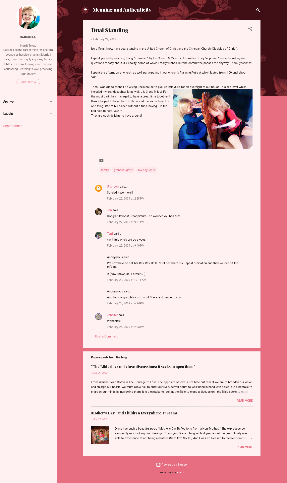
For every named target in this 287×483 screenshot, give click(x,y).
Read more (245, 400)
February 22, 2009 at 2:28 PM (125, 198)
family (105, 170)
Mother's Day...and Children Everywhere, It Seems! (135, 413)
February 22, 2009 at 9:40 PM (125, 245)
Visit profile (28, 81)
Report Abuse (12, 126)
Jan (109, 210)
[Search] (258, 11)
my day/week (146, 170)
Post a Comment (106, 336)
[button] (250, 29)
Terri (110, 233)
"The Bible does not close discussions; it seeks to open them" (143, 366)
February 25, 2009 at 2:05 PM (125, 327)
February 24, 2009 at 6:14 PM (125, 303)
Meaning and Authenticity (122, 9)
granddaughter (123, 170)
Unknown (113, 186)
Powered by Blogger (172, 464)
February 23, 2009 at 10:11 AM (126, 280)
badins (180, 472)
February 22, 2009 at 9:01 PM (125, 222)
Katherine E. (28, 36)
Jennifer (112, 315)
